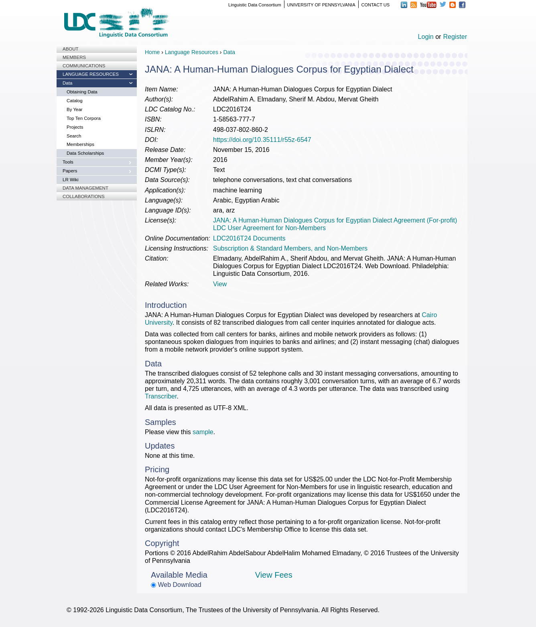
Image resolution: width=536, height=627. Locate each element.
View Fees (273, 574)
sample (203, 432)
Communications (84, 65)
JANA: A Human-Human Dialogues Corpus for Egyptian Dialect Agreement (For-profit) (335, 220)
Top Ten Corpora (84, 118)
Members (74, 57)
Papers (70, 170)
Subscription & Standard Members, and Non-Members (290, 248)
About (71, 49)
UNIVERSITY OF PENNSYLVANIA (321, 4)
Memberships (80, 144)
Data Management (85, 188)
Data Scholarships (85, 153)
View (220, 284)
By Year (75, 109)
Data (67, 83)
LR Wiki (71, 179)
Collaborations (84, 196)
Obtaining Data (82, 91)
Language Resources (91, 74)
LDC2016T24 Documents (249, 238)
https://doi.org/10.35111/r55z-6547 (262, 139)
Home (152, 52)
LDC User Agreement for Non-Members (269, 228)
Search (74, 135)
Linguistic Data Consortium (254, 4)
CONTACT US (375, 4)
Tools (68, 162)
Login (426, 36)
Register (455, 36)
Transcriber (161, 396)
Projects (75, 127)
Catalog (75, 100)
